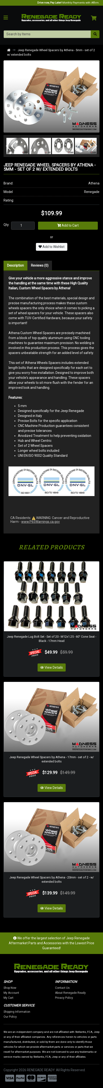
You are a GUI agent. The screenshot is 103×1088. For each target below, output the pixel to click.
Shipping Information (20, 1011)
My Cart (12, 997)
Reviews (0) (39, 265)
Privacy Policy (68, 997)
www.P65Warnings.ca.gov (40, 522)
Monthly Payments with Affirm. (68, 2)
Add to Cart (68, 225)
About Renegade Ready (74, 992)
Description (15, 265)
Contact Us (66, 987)
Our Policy (14, 1016)
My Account (15, 992)
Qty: (6, 225)
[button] (11, 146)
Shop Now (13, 987)
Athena (93, 183)
